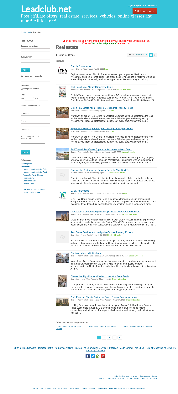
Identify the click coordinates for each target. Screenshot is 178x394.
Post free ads (145, 376)
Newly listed (139, 55)
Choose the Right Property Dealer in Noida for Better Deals (100, 276)
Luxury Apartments (80, 191)
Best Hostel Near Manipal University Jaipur (92, 87)
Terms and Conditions (117, 388)
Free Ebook (139, 348)
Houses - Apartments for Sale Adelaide (103, 326)
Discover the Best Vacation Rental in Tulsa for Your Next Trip (100, 170)
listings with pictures (31, 89)
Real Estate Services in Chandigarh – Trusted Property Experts (102, 232)
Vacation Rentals (29, 181)
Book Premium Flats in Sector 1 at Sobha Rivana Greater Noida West (105, 297)
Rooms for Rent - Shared (33, 175)
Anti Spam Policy (50, 388)
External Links (102, 388)
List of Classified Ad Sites (159, 348)
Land (25, 186)
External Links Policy (149, 378)
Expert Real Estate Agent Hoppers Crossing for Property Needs (102, 108)
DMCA (101, 378)
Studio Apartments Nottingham (86, 253)
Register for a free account (145, 5)
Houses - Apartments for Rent (35, 172)
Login (130, 5)
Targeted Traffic (45, 348)
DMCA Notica (62, 388)
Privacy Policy (38, 388)
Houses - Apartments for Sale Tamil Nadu (137, 326)
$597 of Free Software (25, 348)
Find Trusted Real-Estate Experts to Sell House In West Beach (101, 149)
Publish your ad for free (145, 11)
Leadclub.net (46, 9)
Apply (25, 70)
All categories (26, 164)
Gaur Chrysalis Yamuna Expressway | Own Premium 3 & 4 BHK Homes (106, 211)
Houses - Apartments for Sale (35, 169)
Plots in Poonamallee (81, 66)
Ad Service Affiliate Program (68, 348)
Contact (154, 376)
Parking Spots (28, 184)
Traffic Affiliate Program (120, 348)
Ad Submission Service (95, 348)
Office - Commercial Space (33, 189)
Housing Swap (29, 178)
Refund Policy (74, 388)
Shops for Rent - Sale (31, 192)
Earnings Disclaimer (133, 378)
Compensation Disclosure (115, 378)
